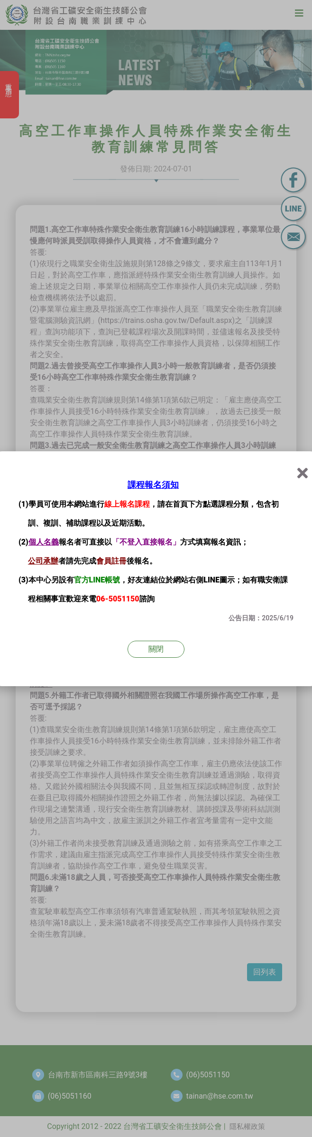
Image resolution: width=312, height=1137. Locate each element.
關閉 (156, 649)
